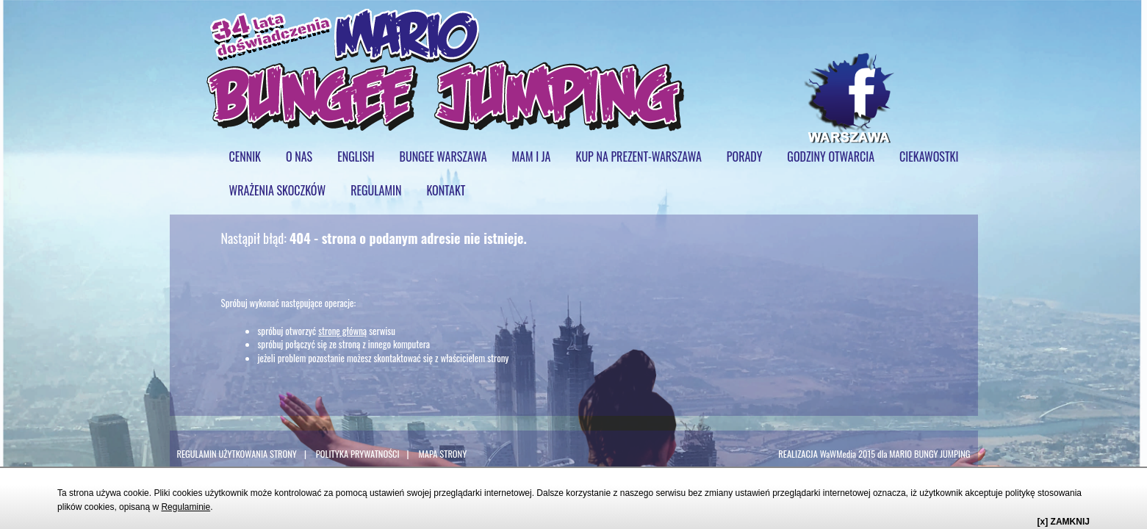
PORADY (745, 156)
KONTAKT (445, 190)
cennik (245, 156)
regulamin (375, 190)
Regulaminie (185, 507)
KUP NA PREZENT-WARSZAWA (639, 156)
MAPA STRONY (442, 454)
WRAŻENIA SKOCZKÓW (277, 190)
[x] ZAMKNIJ (1064, 522)
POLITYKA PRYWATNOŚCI (358, 454)
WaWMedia (838, 454)
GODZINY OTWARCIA (830, 156)
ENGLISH (355, 156)
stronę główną (342, 330)
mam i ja (531, 156)
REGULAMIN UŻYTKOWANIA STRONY (237, 454)
